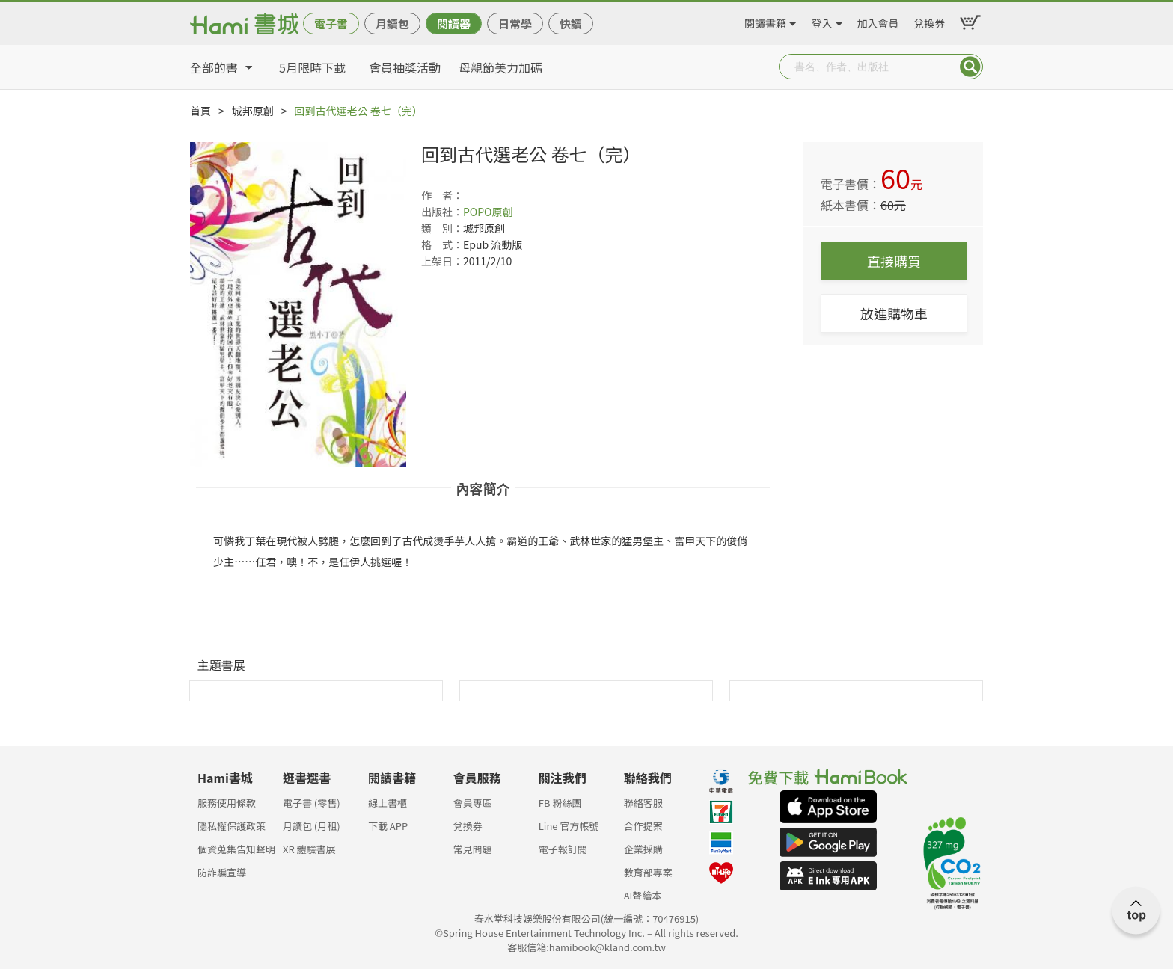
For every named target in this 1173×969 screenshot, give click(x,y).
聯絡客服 (643, 803)
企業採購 (643, 849)
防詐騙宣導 (221, 872)
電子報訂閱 (563, 849)
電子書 (331, 23)
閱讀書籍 (765, 21)
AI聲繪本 (643, 895)
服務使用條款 (226, 803)
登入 (822, 21)
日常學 (515, 23)
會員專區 (472, 803)
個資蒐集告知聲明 (236, 849)
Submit (970, 67)
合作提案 (643, 826)
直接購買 (894, 261)
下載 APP (388, 826)
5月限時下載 (312, 67)
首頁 (200, 110)
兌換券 (929, 21)
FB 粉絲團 (560, 803)
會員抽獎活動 (405, 67)
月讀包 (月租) (311, 826)
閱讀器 (454, 23)
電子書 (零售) (311, 803)
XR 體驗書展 (309, 849)
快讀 (571, 23)
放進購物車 (894, 313)
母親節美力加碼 (500, 67)
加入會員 (878, 21)
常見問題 (472, 849)
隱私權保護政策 (231, 826)
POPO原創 (488, 211)
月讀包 (392, 23)
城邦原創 (253, 110)
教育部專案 (648, 872)
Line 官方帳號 (569, 826)
